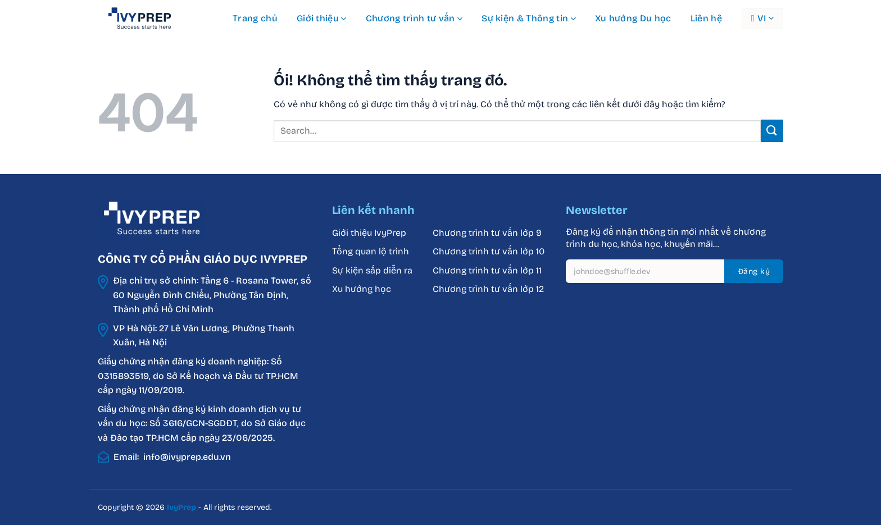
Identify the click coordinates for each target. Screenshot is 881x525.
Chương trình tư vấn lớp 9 (488, 232)
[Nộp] (772, 130)
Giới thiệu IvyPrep (369, 232)
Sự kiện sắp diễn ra (372, 270)
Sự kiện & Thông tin (529, 18)
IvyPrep (181, 507)
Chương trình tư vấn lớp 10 (488, 251)
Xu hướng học (361, 289)
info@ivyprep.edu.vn (187, 456)
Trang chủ (255, 18)
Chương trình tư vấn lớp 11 (487, 270)
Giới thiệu (322, 18)
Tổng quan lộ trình (370, 251)
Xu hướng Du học (633, 18)
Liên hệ (706, 18)
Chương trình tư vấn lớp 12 (488, 289)
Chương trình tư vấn (414, 18)
